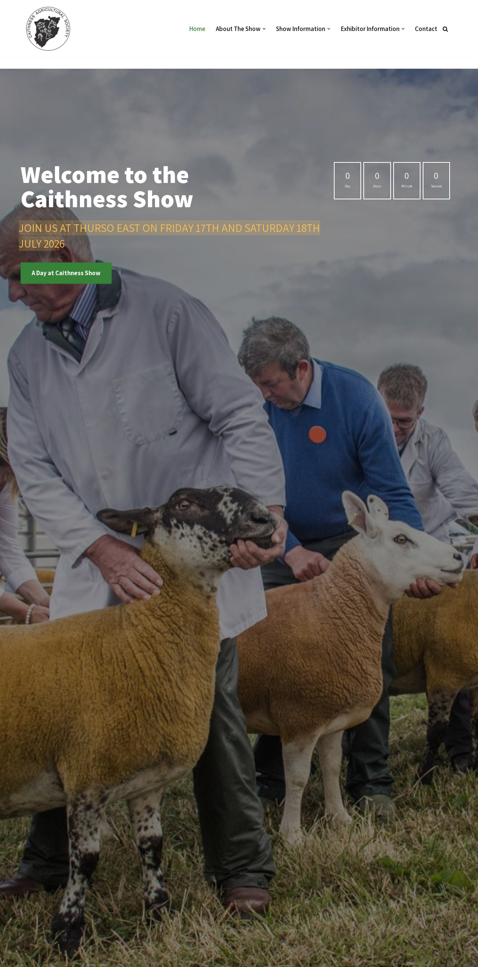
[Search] (445, 29)
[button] (264, 29)
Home (197, 29)
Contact (426, 29)
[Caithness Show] (50, 29)
